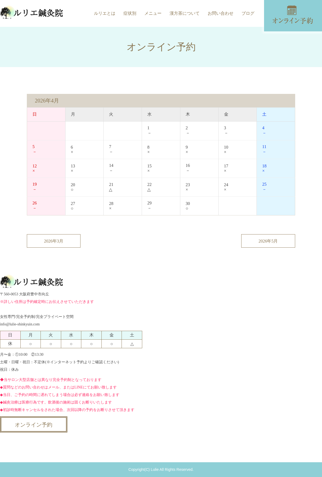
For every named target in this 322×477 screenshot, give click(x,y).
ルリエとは (104, 13)
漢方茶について (185, 13)
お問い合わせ (220, 13)
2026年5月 (268, 241)
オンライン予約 (33, 425)
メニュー (153, 13)
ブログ (247, 13)
